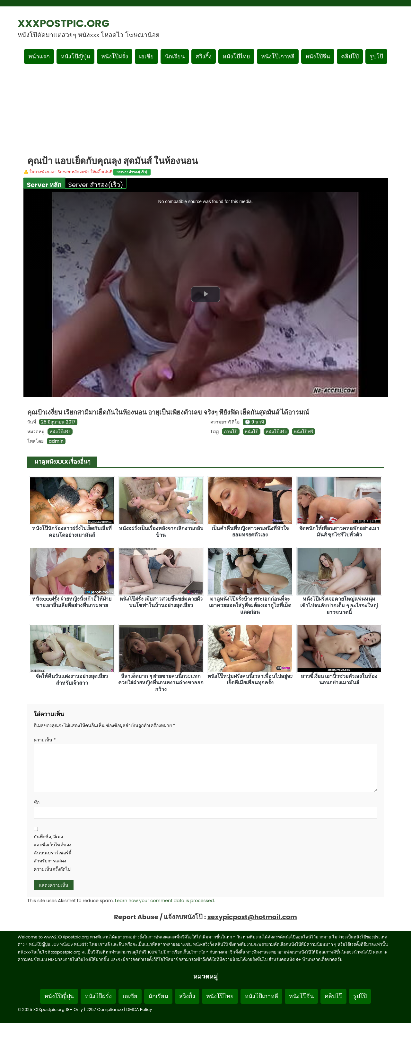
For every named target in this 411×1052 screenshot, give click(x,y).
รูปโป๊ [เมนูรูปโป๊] (376, 56)
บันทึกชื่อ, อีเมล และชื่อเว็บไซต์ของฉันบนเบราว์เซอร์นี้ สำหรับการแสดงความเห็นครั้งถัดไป (53, 853)
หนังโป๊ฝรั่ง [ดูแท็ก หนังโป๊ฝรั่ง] (276, 431)
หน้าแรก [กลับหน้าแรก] (39, 56)
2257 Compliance (104, 1009)
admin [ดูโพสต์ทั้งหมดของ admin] (56, 441)
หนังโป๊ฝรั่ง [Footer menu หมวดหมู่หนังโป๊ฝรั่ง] (98, 996)
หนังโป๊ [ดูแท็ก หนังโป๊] (251, 431)
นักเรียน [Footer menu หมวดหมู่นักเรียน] (158, 996)
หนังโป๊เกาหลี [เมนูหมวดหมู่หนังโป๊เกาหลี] (277, 56)
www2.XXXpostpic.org (66, 937)
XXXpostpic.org (63, 23)
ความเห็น (45, 740)
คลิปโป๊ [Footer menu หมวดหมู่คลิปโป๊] (333, 996)
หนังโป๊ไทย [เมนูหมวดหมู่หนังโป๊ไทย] (236, 56)
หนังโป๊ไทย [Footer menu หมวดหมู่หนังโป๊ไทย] (220, 996)
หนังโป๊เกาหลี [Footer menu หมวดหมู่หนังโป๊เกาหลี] (261, 996)
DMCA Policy (139, 1009)
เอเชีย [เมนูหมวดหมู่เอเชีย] (146, 56)
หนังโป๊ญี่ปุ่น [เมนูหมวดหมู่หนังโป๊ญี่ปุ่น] (75, 56)
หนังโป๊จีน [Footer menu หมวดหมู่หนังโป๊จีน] (301, 996)
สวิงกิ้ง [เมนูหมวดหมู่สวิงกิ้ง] (204, 56)
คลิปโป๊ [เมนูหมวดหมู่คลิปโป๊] (350, 56)
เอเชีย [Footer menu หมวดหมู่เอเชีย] (130, 996)
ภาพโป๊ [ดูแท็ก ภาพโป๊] (231, 431)
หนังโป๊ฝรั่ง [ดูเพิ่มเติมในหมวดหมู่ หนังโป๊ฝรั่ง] (60, 431)
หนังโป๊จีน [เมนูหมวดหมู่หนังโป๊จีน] (317, 56)
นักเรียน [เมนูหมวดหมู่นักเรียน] (175, 56)
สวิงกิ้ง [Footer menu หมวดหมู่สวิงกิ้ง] (187, 996)
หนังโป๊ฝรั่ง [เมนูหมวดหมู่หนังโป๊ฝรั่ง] (114, 56)
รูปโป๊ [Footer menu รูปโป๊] (360, 996)
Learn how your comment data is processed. (165, 900)
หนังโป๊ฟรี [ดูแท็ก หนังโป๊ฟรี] (303, 431)
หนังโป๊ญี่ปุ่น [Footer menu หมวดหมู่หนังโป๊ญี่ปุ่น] (59, 996)
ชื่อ (36, 802)
